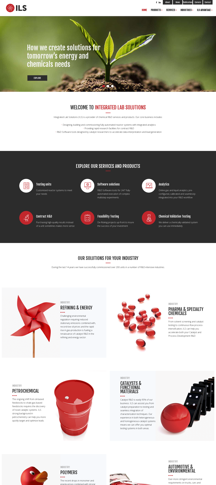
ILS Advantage (204, 10)
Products (156, 10)
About (167, 2)
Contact (208, 2)
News (178, 2)
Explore (37, 78)
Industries (186, 10)
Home (144, 10)
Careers (198, 2)
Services (170, 10)
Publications (187, 2)
